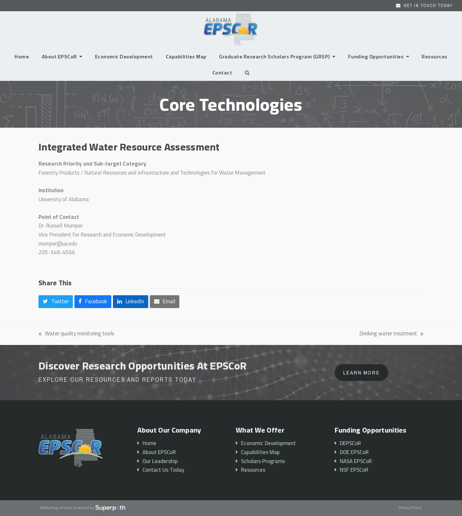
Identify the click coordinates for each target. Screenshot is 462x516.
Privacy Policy (410, 508)
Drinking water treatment (391, 333)
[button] (247, 72)
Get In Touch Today (428, 5)
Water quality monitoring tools (76, 333)
